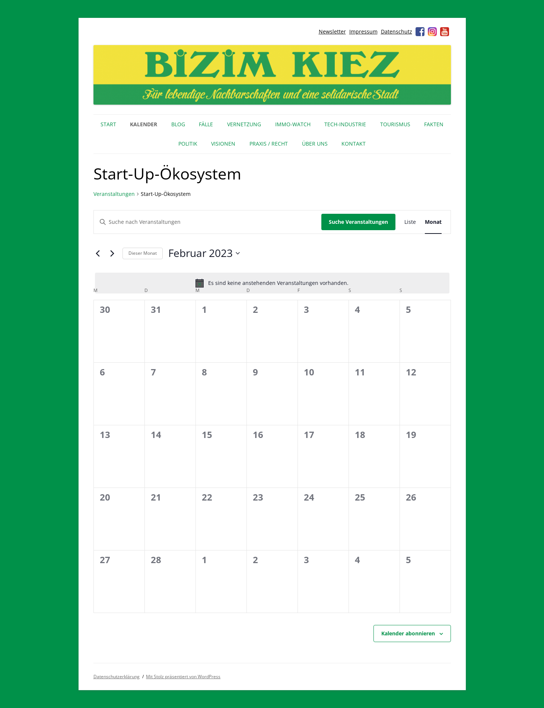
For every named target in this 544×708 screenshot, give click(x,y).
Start (108, 124)
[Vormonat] (97, 253)
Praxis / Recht (268, 143)
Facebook (420, 31)
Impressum (363, 31)
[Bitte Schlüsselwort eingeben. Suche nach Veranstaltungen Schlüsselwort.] (207, 222)
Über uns (315, 143)
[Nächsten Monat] (112, 253)
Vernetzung (244, 124)
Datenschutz (396, 31)
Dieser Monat (142, 253)
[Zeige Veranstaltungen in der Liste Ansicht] (410, 222)
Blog (178, 124)
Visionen (223, 143)
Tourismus (395, 124)
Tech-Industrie (345, 124)
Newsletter (332, 31)
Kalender (143, 124)
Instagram (432, 31)
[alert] (272, 283)
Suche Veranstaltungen (358, 221)
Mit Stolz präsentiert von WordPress (183, 676)
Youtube (444, 31)
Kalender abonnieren (408, 633)
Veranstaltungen (114, 193)
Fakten (433, 124)
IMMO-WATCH (293, 124)
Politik (187, 143)
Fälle (206, 124)
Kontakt (353, 143)
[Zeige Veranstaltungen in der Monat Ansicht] (433, 222)
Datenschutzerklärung (116, 676)
